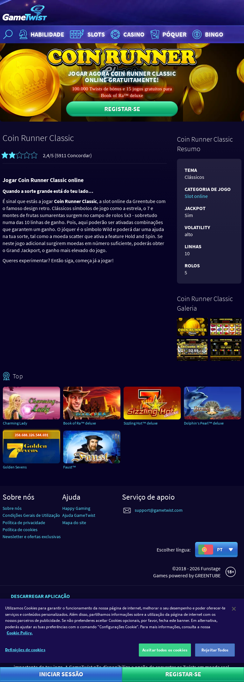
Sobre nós (12, 508)
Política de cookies (20, 529)
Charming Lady (15, 423)
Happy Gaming (76, 508)
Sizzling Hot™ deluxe (141, 423)
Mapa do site (74, 522)
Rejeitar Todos (214, 654)
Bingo (207, 34)
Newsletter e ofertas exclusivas (32, 536)
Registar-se (122, 109)
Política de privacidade (24, 522)
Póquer (168, 34)
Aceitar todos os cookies (164, 654)
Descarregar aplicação (40, 596)
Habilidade (40, 34)
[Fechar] (234, 613)
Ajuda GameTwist (78, 515)
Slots (86, 34)
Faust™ (69, 467)
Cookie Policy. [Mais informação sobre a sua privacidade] (20, 637)
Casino (127, 34)
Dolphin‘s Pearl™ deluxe (204, 423)
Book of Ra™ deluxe (79, 423)
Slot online (196, 196)
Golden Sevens (15, 467)
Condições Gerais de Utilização (31, 515)
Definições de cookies (25, 654)
